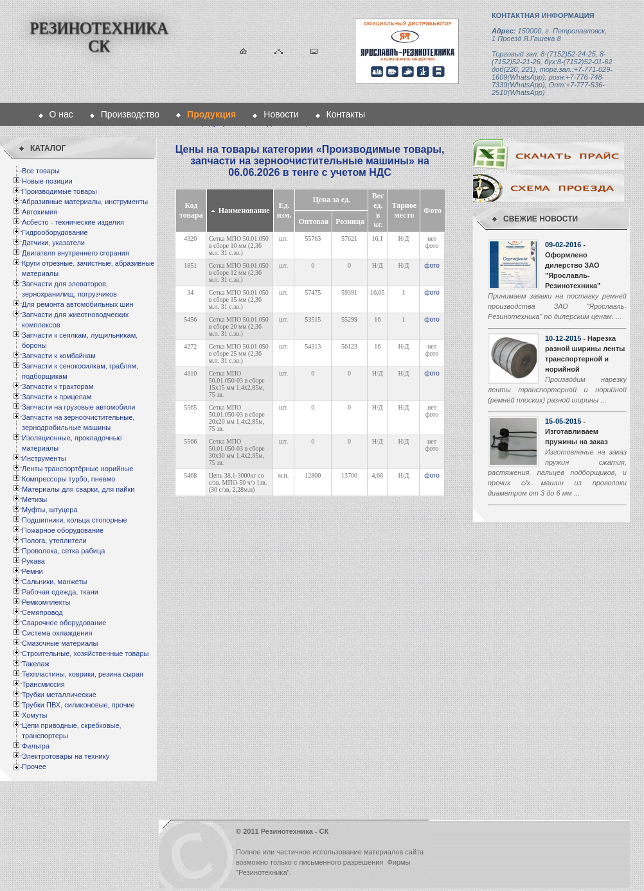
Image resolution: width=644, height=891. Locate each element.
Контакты (345, 114)
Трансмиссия (43, 684)
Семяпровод (42, 612)
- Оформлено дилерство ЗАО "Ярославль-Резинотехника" (572, 265)
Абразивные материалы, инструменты (85, 201)
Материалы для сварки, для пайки (78, 489)
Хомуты (34, 715)
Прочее (34, 766)
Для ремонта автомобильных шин (78, 304)
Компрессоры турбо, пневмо (68, 479)
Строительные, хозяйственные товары (85, 653)
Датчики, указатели (53, 243)
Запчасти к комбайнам (59, 355)
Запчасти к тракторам (57, 386)
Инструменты (44, 458)
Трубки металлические (59, 694)
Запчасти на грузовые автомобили (78, 407)
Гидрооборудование (55, 232)
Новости (281, 114)
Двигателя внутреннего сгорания (75, 253)
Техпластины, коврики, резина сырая (82, 674)
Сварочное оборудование (64, 623)
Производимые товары (59, 191)
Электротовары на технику (65, 756)
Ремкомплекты (46, 602)
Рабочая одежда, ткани (60, 592)
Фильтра (35, 746)
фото (432, 265)
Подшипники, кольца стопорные (74, 520)
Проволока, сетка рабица (63, 551)
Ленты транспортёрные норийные (77, 468)
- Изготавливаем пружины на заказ (576, 431)
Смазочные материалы (60, 643)
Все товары (41, 171)
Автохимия (39, 212)
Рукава (33, 561)
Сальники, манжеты (54, 581)
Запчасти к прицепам (56, 397)
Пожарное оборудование (62, 530)
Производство (130, 114)
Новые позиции (47, 181)
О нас (61, 114)
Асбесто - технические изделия (73, 222)
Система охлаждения (57, 633)
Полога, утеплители (54, 540)
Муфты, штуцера (50, 510)
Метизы (34, 499)
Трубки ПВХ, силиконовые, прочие (78, 705)
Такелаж (35, 664)
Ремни (32, 571)
